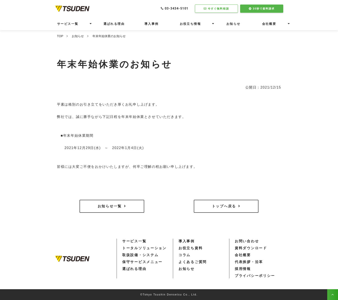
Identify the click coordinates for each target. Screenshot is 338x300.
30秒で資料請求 (264, 8)
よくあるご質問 (192, 262)
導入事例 (151, 23)
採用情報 (243, 269)
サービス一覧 (67, 23)
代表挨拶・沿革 (249, 262)
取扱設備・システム (140, 255)
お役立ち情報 (190, 23)
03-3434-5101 (175, 8)
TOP (60, 36)
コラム (184, 255)
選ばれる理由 (114, 23)
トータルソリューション (144, 248)
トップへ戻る (224, 206)
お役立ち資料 (190, 248)
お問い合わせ (247, 241)
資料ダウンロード (251, 248)
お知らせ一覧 (110, 206)
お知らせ (233, 23)
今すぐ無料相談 (218, 8)
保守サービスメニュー (142, 262)
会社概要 (269, 23)
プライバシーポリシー (255, 276)
